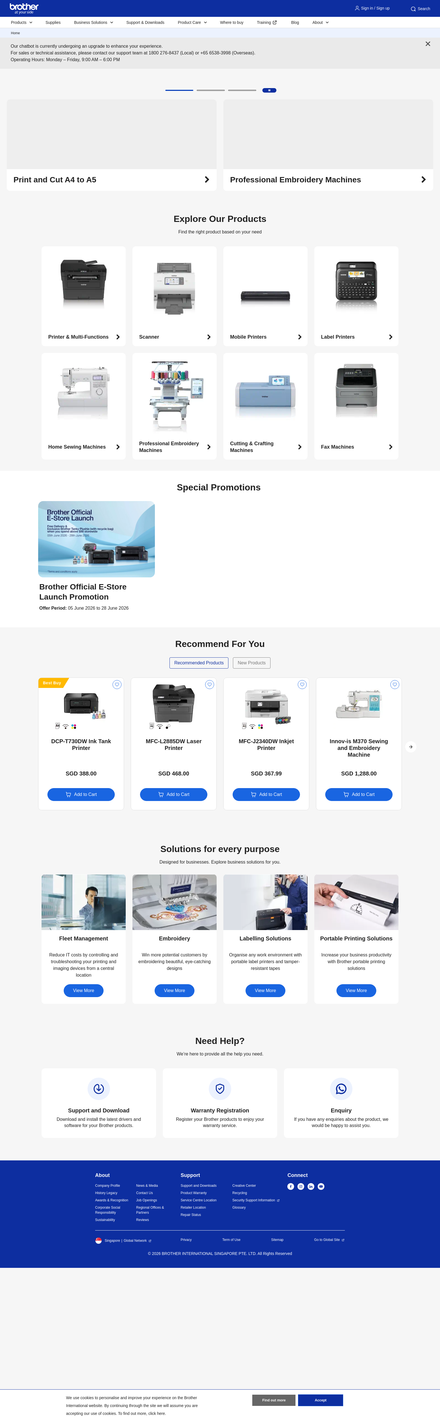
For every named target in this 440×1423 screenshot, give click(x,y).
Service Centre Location (199, 1355)
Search (420, 9)
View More (83, 1145)
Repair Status (191, 1370)
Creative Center (244, 1341)
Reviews (142, 1375)
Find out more (274, 1401)
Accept (320, 1401)
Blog (295, 22)
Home (15, 33)
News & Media (147, 1341)
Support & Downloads (145, 22)
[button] (179, 245)
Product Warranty (194, 1348)
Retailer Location (193, 1363)
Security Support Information (253, 1355)
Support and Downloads (199, 1341)
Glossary (239, 1363)
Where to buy (231, 22)
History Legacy (106, 1348)
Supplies (53, 22)
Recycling (239, 1348)
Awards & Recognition (111, 1355)
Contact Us (144, 1348)
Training (264, 22)
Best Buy (52, 838)
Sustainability (105, 1375)
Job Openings (146, 1355)
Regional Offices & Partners (150, 1365)
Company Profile (107, 1341)
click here (156, 1413)
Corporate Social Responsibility (107, 1365)
